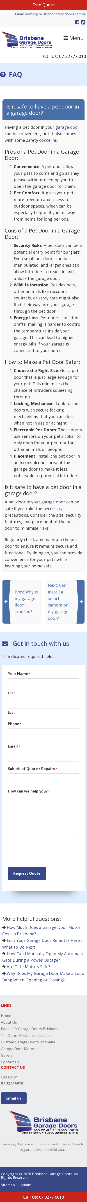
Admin (26, 1185)
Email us (13, 1098)
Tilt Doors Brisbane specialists (27, 1035)
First (11, 693)
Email (14, 746)
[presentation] (42, 853)
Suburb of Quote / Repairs (32, 768)
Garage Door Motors (19, 1048)
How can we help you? (29, 791)
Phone (14, 723)
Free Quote (43, 4)
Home (6, 1015)
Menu (74, 38)
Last (11, 712)
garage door (67, 127)
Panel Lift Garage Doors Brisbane (29, 1028)
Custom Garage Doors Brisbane (28, 1042)
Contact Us (10, 1062)
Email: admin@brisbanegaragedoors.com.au (50, 14)
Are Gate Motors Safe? (26, 966)
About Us (9, 1022)
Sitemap (8, 1185)
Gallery (7, 1055)
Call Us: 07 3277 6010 (43, 1197)
